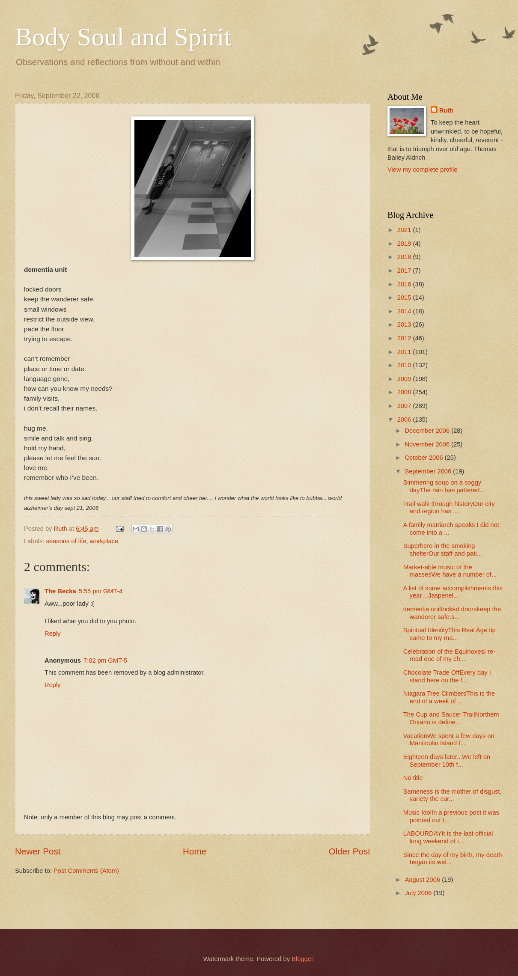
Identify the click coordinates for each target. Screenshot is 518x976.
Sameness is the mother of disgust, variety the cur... (452, 795)
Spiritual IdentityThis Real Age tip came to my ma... (449, 634)
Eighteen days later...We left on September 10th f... (446, 760)
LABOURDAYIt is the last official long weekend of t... (448, 837)
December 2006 (428, 430)
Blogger (302, 958)
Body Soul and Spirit (123, 37)
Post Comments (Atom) (86, 870)
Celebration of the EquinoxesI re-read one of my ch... (449, 655)
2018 (405, 256)
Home (194, 851)
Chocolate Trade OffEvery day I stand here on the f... (447, 676)
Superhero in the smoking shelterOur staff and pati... (442, 549)
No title (413, 777)
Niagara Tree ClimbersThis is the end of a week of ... (449, 697)
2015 (405, 297)
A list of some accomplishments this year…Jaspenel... (453, 592)
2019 (405, 243)
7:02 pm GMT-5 (105, 660)
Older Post (349, 851)
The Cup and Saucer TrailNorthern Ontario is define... (451, 718)
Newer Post (37, 851)
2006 (405, 419)
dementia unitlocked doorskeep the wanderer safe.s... (452, 613)
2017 (405, 270)
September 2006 (429, 471)
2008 (405, 392)
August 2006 (423, 879)
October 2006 (424, 457)
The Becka (60, 591)
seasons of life (66, 541)
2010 (405, 365)
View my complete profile (422, 169)
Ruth (446, 110)
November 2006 (428, 444)
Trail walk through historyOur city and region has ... (449, 507)
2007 (405, 405)
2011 (405, 351)
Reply (53, 633)
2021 (405, 229)
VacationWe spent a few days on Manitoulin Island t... (448, 739)
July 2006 (419, 893)
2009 (405, 378)
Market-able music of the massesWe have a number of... (450, 571)
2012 (405, 338)
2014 (405, 311)
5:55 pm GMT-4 (100, 591)
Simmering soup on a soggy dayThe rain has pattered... (444, 486)
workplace (104, 541)
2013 (405, 324)
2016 (405, 284)
